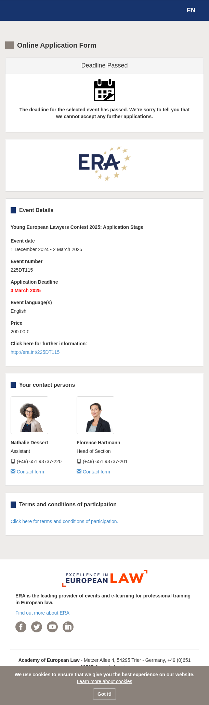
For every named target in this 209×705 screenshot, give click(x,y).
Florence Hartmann (98, 442)
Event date (23, 241)
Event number (26, 261)
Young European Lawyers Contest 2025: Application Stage (77, 227)
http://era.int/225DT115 (35, 352)
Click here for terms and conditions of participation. (64, 521)
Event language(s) (31, 302)
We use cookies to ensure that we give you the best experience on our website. (105, 674)
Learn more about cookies (104, 681)
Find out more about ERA (42, 613)
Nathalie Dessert (29, 442)
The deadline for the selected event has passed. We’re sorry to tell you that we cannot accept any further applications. (104, 113)
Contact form (27, 471)
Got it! (104, 694)
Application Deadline (34, 282)
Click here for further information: (49, 343)
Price (16, 323)
